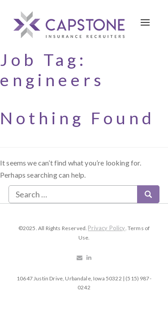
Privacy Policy (106, 227)
